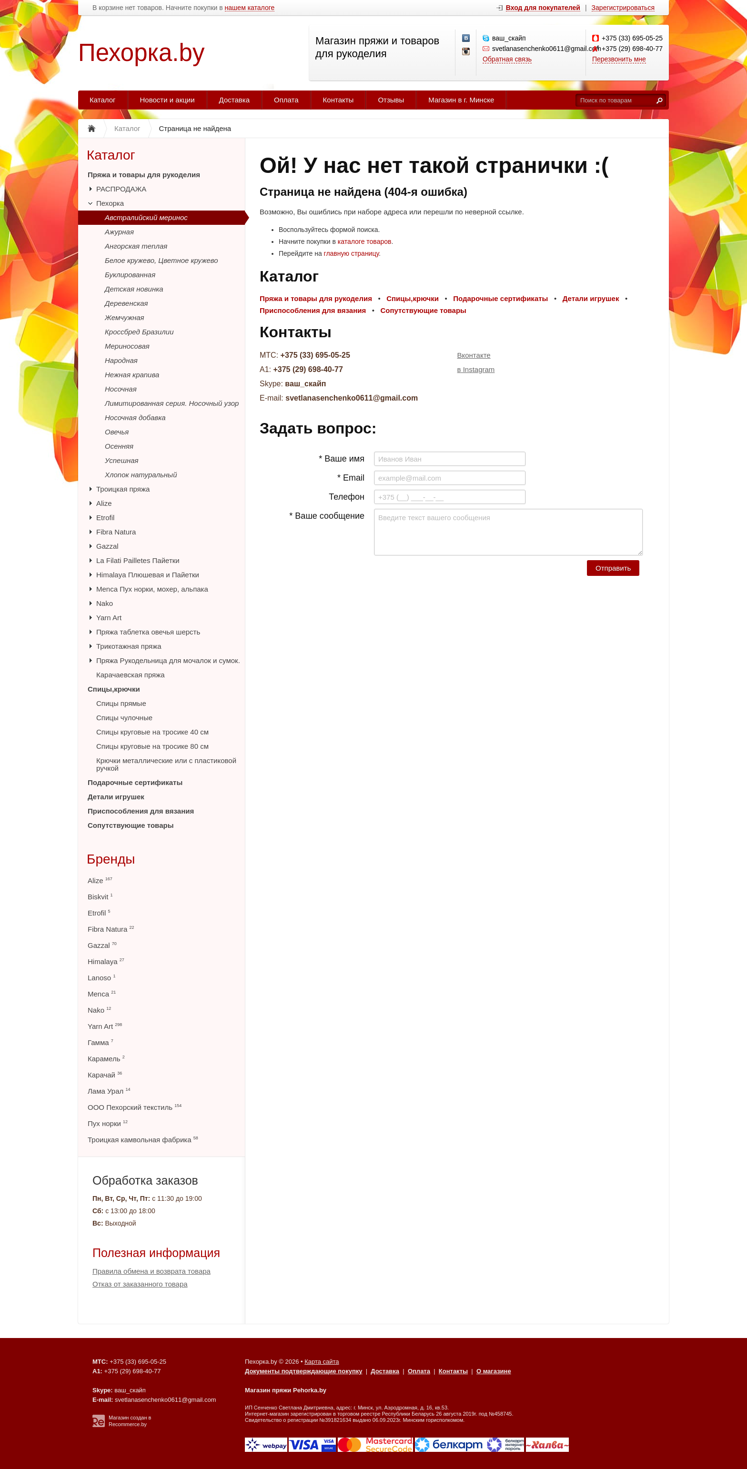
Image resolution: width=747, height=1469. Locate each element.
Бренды (111, 859)
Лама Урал (109, 1091)
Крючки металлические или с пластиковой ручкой (166, 764)
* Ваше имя (341, 458)
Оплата (286, 100)
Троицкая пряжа (123, 489)
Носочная (121, 389)
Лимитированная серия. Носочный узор (172, 403)
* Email (350, 478)
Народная (121, 360)
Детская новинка (134, 289)
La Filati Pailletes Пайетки (138, 560)
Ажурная (119, 232)
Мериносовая (127, 346)
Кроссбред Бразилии (139, 332)
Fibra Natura (116, 532)
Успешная (122, 460)
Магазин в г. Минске (461, 100)
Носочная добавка (135, 417)
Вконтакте (474, 355)
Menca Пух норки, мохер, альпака (152, 589)
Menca (102, 994)
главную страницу (351, 253)
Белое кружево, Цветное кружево (161, 260)
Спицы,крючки (114, 689)
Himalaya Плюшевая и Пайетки (147, 575)
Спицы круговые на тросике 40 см (152, 732)
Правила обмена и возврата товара (151, 1271)
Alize (104, 503)
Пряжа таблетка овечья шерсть (148, 632)
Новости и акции (167, 100)
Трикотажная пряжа (129, 646)
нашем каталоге (250, 7)
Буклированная (130, 275)
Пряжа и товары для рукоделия (144, 175)
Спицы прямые (121, 703)
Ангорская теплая (136, 246)
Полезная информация (156, 1252)
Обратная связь (507, 59)
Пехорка (110, 203)
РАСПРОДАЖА (121, 189)
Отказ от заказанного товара (140, 1284)
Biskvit (100, 897)
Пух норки (108, 1123)
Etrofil (105, 517)
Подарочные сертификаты (135, 782)
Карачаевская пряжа (130, 675)
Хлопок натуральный (141, 475)
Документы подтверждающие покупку (304, 1371)
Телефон (346, 497)
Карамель (106, 1059)
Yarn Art (108, 618)
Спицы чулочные (124, 718)
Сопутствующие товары (130, 825)
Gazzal (107, 546)
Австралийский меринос (146, 217)
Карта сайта (321, 1361)
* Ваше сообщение (326, 516)
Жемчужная (124, 317)
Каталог (103, 100)
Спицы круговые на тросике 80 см (152, 746)
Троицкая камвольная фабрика (143, 1140)
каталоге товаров (365, 241)
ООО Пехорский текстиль (135, 1107)
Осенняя (119, 446)
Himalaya (106, 961)
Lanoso (101, 978)
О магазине (493, 1371)
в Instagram (476, 369)
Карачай (105, 1075)
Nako (104, 603)
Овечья (117, 432)
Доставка (234, 100)
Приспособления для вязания (141, 811)
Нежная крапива (132, 375)
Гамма (100, 1042)
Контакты (338, 100)
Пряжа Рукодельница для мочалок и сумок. (168, 660)
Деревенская (126, 303)
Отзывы (391, 100)
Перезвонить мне (619, 59)
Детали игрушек (116, 797)
